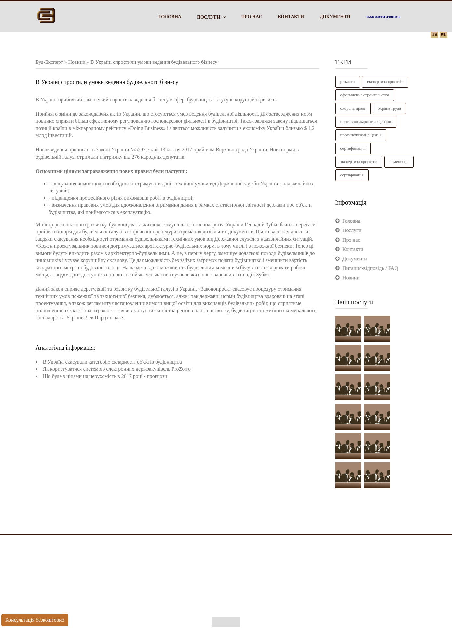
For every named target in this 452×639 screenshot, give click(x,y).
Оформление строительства (364, 94)
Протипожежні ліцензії (360, 134)
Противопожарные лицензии (365, 121)
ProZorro (347, 81)
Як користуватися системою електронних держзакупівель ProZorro (117, 369)
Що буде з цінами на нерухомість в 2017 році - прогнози (105, 376)
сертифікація (351, 175)
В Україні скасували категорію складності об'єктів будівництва (112, 362)
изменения (399, 161)
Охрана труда (389, 108)
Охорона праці (352, 108)
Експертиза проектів (385, 81)
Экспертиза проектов (358, 161)
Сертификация (353, 148)
